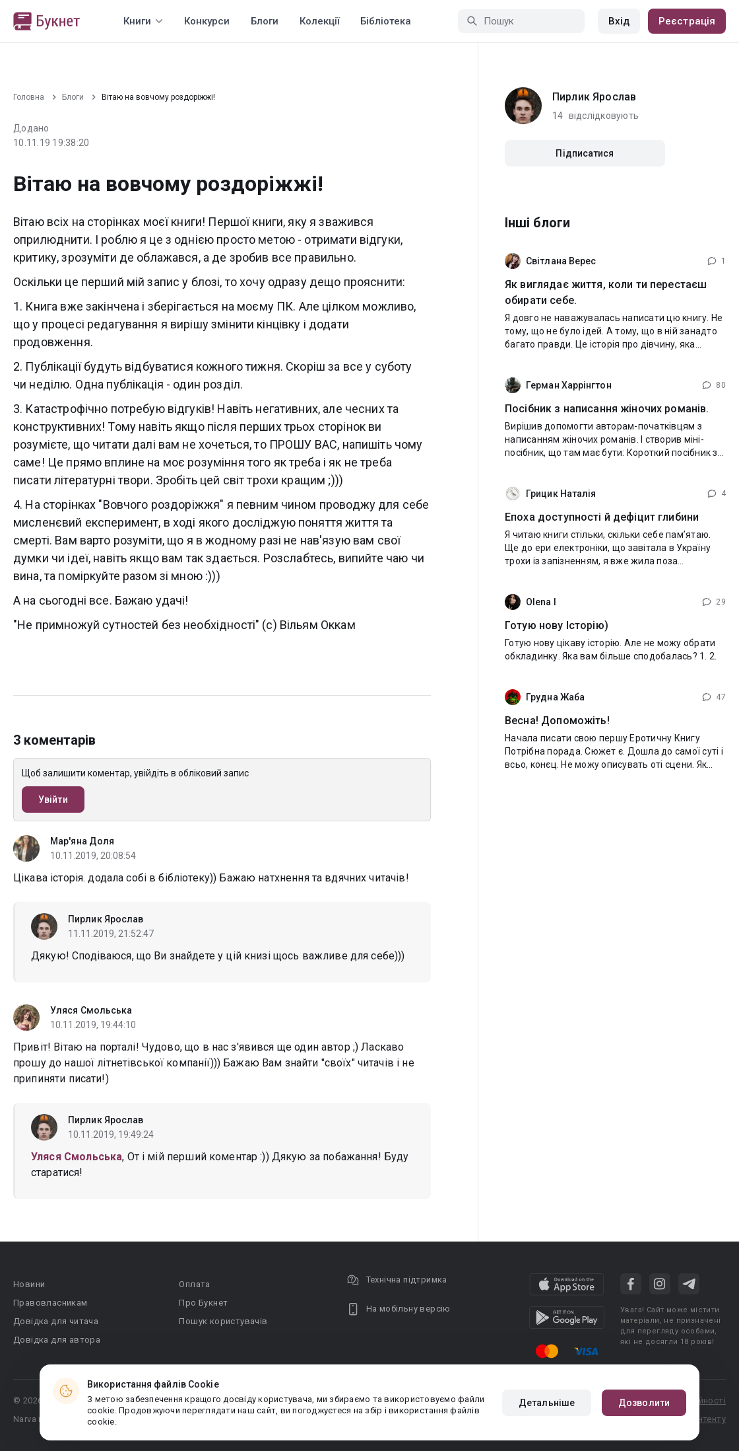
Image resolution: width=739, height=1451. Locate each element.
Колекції (319, 21)
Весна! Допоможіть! (557, 720)
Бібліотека (385, 21)
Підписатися (585, 153)
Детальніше (547, 1402)
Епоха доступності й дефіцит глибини (602, 517)
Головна (28, 97)
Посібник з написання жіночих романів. (607, 408)
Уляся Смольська (91, 1010)
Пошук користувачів (223, 1321)
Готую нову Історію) (556, 625)
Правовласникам (50, 1303)
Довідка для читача (55, 1321)
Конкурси (207, 21)
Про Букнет (203, 1303)
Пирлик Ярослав (105, 919)
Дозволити (644, 1402)
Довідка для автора (56, 1340)
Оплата (194, 1284)
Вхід (618, 21)
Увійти (53, 799)
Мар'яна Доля (82, 841)
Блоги (264, 21)
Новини (29, 1284)
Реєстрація (687, 21)
